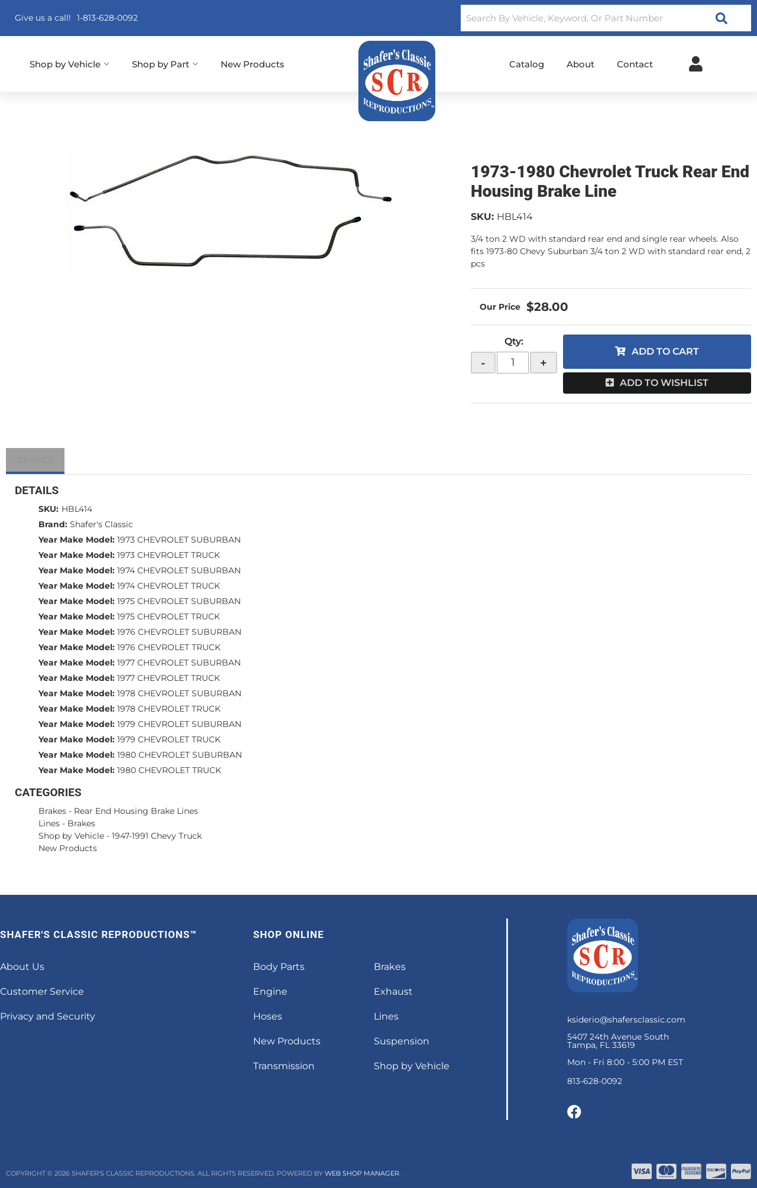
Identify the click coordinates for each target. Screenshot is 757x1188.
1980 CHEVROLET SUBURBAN (179, 754)
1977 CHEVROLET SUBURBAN (179, 662)
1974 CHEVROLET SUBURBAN (179, 570)
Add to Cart (665, 351)
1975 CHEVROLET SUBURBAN (179, 601)
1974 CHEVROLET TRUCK (168, 585)
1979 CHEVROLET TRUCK (169, 739)
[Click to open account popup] (696, 63)
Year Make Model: (76, 539)
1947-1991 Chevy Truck (157, 835)
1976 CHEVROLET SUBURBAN (179, 632)
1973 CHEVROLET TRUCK (168, 555)
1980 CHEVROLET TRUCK (169, 770)
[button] (606, 18)
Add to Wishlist (664, 382)
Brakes (52, 811)
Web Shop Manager (362, 1173)
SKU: (482, 216)
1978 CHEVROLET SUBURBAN (179, 693)
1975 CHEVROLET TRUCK (168, 616)
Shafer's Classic (101, 524)
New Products (67, 848)
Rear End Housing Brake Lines (136, 811)
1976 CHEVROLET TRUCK (169, 647)
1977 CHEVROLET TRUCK (168, 678)
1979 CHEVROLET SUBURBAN (179, 724)
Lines (49, 823)
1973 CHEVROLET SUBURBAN (179, 539)
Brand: (52, 524)
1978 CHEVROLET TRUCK (169, 708)
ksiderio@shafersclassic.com (626, 1019)
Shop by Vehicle (71, 835)
